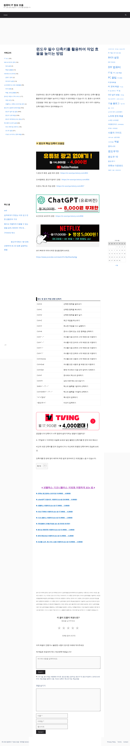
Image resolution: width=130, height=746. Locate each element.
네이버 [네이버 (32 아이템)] (112, 108)
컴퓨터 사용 (50, 679)
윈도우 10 (79, 677)
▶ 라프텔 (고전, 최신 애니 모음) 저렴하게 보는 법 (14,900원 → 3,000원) (59, 542)
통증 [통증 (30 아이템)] (113, 170)
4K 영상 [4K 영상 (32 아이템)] (117, 49)
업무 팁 (72, 677)
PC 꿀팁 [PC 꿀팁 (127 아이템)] (112, 77)
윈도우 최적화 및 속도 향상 (13, 119)
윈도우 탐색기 (87, 677)
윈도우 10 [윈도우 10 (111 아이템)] (113, 156)
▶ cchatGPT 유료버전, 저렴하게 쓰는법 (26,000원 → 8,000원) (56, 499)
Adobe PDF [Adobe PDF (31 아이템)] (122, 49)
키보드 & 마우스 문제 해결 (13, 134)
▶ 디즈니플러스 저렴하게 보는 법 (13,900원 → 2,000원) (54, 518)
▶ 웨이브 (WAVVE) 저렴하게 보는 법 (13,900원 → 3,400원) (55, 530)
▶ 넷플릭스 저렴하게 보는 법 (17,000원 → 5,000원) (53, 506)
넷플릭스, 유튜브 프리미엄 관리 (14, 104)
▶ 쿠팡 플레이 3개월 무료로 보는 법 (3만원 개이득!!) (53, 524)
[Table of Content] (44, 465)
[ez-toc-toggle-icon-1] (44, 465)
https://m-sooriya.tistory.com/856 (75, 179)
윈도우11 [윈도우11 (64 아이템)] (111, 161)
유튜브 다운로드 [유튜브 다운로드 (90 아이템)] (115, 165)
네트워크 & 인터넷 (9, 73)
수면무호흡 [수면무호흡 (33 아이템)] (110, 142)
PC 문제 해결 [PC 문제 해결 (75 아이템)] (113, 86)
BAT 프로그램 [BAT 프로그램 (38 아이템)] (117, 53)
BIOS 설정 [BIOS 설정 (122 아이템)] (113, 57)
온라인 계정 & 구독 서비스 (12, 96)
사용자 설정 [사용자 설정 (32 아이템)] (110, 137)
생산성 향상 (65, 677)
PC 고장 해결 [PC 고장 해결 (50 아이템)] (117, 73)
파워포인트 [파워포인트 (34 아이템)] (118, 170)
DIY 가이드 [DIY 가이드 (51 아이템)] (111, 62)
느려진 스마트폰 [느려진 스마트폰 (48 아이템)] (113, 120)
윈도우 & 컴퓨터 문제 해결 (12, 108)
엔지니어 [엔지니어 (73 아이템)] (111, 146)
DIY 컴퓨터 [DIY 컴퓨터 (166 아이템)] (114, 67)
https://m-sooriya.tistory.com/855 (74, 173)
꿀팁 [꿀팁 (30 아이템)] (109, 108)
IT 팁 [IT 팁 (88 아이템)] (110, 72)
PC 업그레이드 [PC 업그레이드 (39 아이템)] (112, 91)
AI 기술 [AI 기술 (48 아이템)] (110, 53)
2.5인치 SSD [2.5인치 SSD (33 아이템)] (111, 49)
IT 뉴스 (6, 58)
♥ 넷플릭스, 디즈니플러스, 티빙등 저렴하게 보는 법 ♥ (68, 487)
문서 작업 (47, 677)
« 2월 (116, 265)
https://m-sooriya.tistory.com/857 (70, 186)
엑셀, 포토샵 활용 (10, 92)
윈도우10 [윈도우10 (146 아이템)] (113, 151)
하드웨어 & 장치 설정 (10, 123)
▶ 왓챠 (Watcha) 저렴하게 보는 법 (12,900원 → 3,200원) (55, 536)
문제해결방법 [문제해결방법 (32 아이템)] (121, 124)
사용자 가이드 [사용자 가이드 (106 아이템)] (115, 132)
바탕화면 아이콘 (56, 677)
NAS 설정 (8, 66)
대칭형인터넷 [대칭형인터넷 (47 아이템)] (112, 124)
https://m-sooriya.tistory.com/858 (69, 216)
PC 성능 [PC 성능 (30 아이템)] (121, 86)
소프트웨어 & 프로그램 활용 (12, 85)
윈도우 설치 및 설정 (11, 111)
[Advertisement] (65, 31)
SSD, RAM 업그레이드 (12, 127)
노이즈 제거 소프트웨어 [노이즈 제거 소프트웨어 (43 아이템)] (115, 112)
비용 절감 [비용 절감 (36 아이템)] (114, 128)
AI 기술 (40, 677)
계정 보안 (8, 100)
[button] (125, 15)
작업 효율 (43, 679)
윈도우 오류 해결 (10, 115)
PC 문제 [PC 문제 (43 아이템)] (119, 78)
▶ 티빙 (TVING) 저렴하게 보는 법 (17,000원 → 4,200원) (54, 512)
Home (5, 15)
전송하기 (40, 672)
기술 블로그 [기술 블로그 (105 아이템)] (113, 103)
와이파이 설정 (9, 81)
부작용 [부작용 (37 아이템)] (110, 128)
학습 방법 (76, 679)
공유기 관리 (9, 77)
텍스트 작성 (68, 679)
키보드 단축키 (59, 679)
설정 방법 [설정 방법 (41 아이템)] (117, 137)
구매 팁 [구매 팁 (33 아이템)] (122, 95)
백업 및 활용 (9, 70)
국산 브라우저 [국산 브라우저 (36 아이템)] (111, 99)
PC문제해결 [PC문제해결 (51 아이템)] (112, 82)
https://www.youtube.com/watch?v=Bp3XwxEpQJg (56, 257)
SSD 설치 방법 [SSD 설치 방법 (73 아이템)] (114, 94)
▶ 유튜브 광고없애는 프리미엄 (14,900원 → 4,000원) (53, 493)
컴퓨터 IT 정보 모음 (13, 5)
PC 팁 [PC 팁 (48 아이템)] (118, 91)
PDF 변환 (8, 89)
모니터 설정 (9, 130)
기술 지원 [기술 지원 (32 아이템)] (122, 103)
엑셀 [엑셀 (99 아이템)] (116, 141)
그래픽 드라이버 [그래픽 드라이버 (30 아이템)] (120, 99)
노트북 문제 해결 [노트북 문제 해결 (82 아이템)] (115, 116)
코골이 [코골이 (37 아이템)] (110, 170)
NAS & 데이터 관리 (9, 62)
